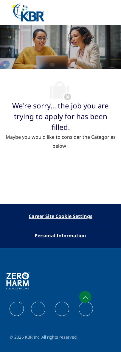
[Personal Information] (60, 235)
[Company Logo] (28, 12)
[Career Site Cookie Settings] (60, 216)
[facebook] (17, 309)
